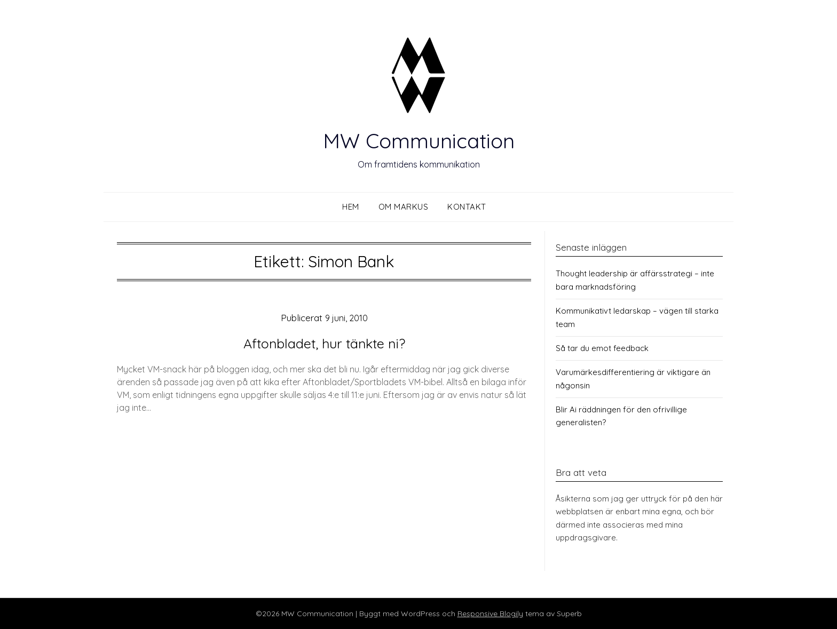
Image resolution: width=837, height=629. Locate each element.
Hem (350, 207)
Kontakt (466, 207)
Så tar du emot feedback (602, 348)
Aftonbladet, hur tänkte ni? (324, 342)
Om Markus (403, 207)
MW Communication (418, 139)
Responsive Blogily (490, 613)
